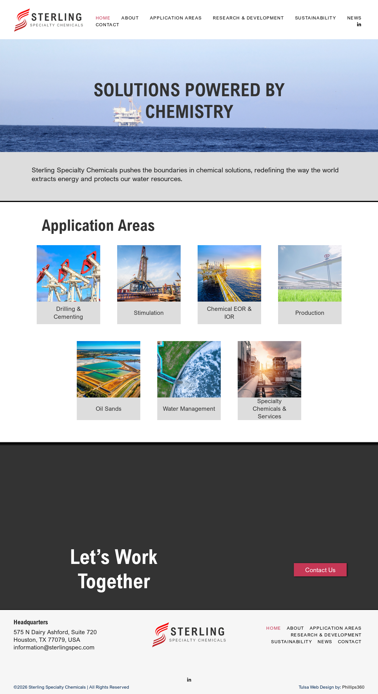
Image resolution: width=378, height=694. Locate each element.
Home (103, 18)
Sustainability (315, 18)
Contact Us (320, 570)
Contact (107, 24)
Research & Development (248, 18)
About (130, 18)
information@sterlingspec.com (54, 647)
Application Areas (176, 18)
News (354, 18)
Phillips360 (353, 687)
